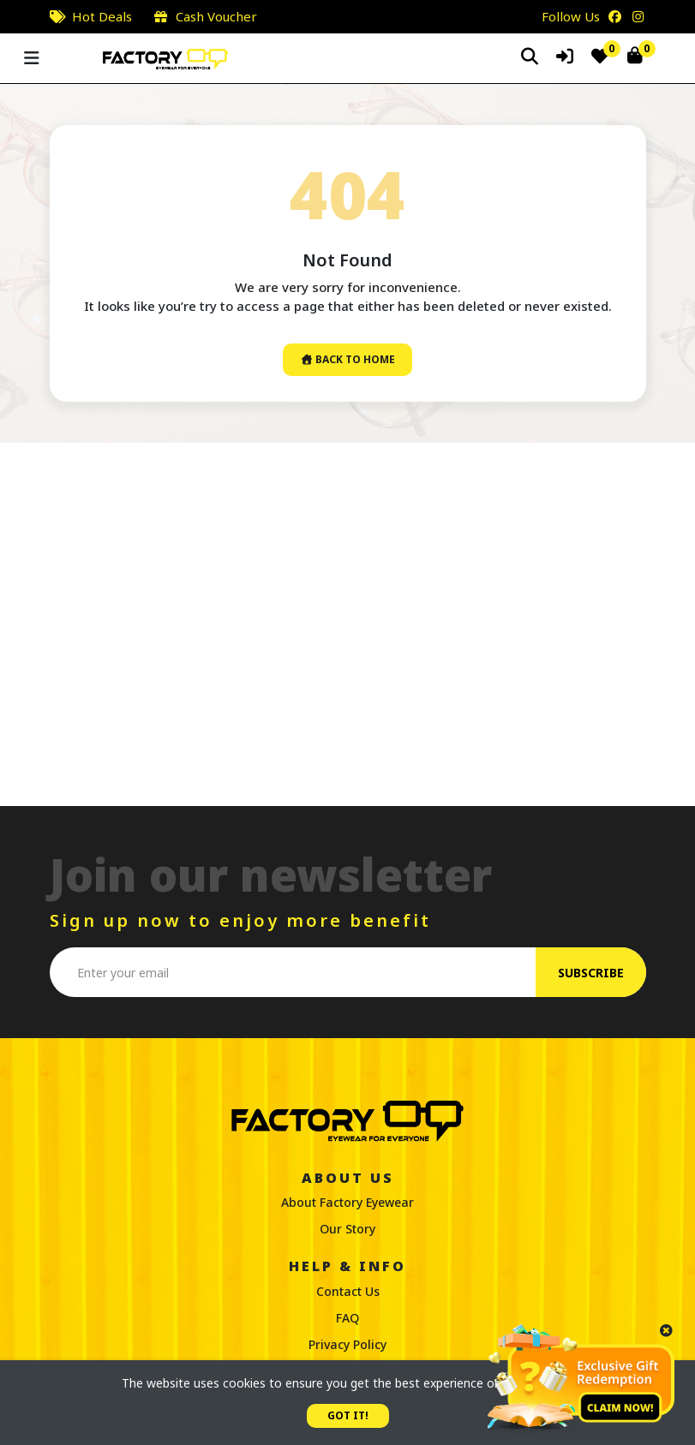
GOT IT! (347, 1415)
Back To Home (347, 359)
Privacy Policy (347, 1344)
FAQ (347, 1318)
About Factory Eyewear (347, 1202)
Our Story (347, 1229)
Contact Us (348, 1291)
